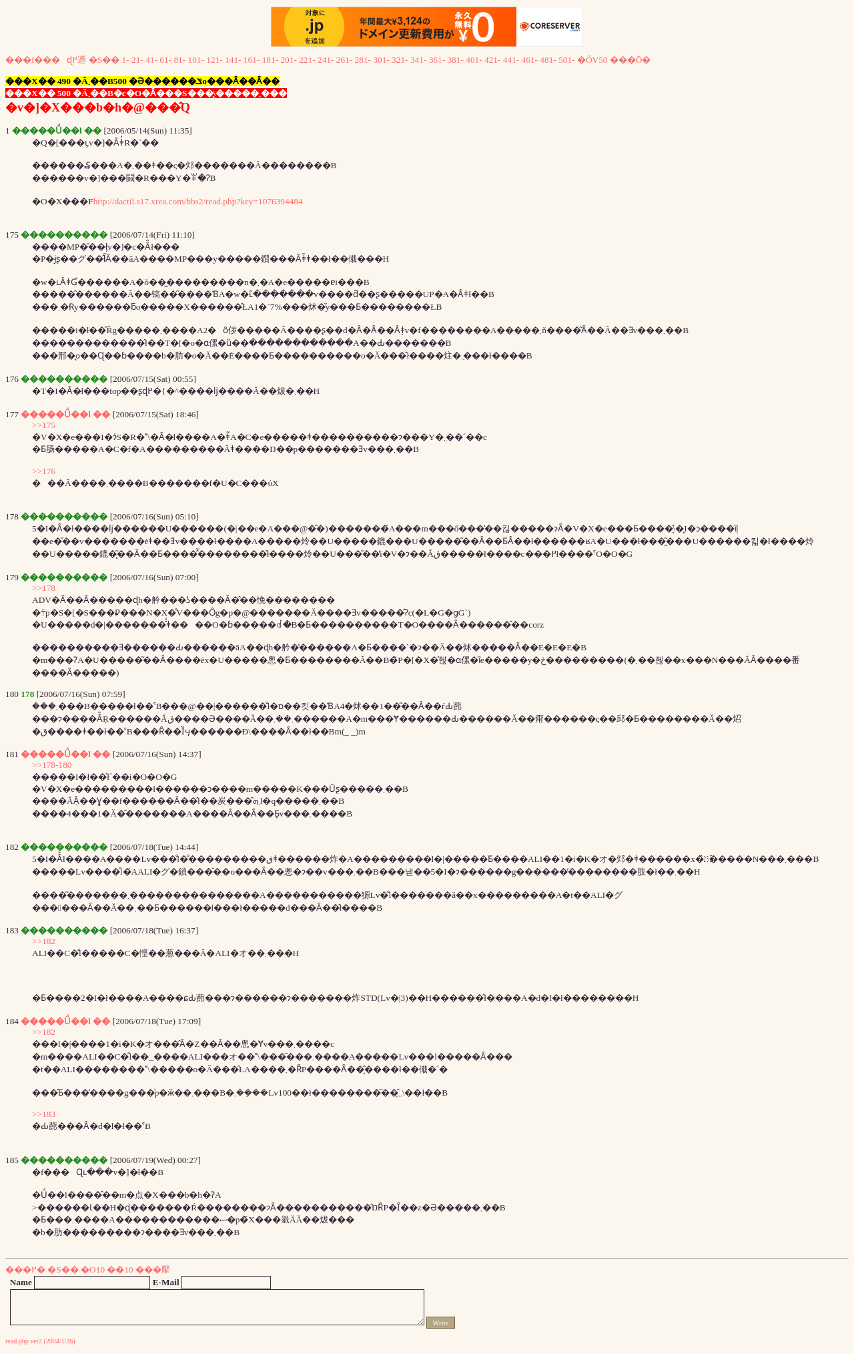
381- (455, 60)
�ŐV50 (592, 60)
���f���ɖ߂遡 (45, 60)
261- (344, 60)
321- (400, 60)
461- (530, 60)
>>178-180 (51, 765)
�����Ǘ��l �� (65, 414)
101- (196, 60)
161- (252, 60)
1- (125, 60)
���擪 (152, 1270)
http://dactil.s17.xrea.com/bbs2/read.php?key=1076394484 (198, 201)
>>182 (43, 941)
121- (214, 60)
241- (326, 60)
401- (474, 60)
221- (307, 60)
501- (566, 60)
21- (137, 60)
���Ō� (630, 60)
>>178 (43, 588)
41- (151, 60)
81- (179, 60)
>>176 (43, 471)
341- (418, 60)
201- (288, 60)
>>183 (43, 1114)
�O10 (93, 1270)
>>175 (43, 425)
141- (233, 60)
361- (437, 60)
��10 (120, 1270)
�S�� (104, 60)
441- (511, 60)
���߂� (25, 1270)
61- (165, 60)
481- (548, 60)
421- (492, 60)
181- (270, 60)
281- (363, 60)
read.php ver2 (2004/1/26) (40, 1341)
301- (381, 60)
